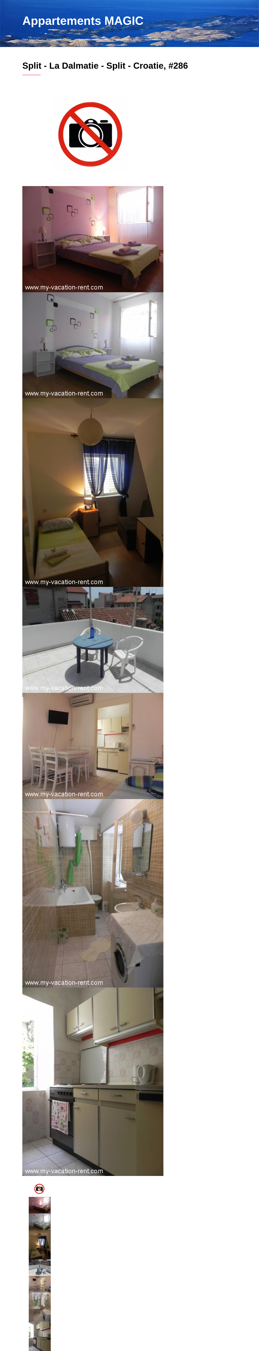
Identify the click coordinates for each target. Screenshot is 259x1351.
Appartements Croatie (58, 39)
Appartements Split (127, 39)
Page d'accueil (30, 39)
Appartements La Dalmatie (93, 39)
